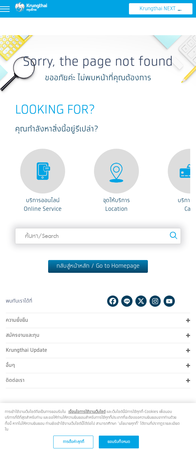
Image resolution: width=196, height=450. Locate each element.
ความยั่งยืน (98, 320)
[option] (43, 181)
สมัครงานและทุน (98, 335)
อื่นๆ (98, 365)
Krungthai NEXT (161, 9)
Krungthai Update (98, 350)
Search (173, 235)
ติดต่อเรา (98, 380)
